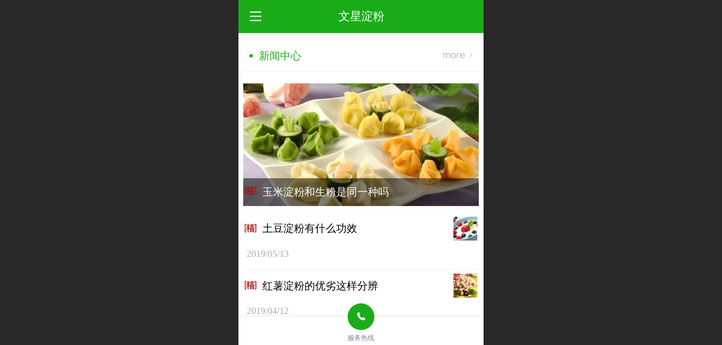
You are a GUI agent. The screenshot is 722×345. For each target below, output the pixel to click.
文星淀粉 (361, 16)
